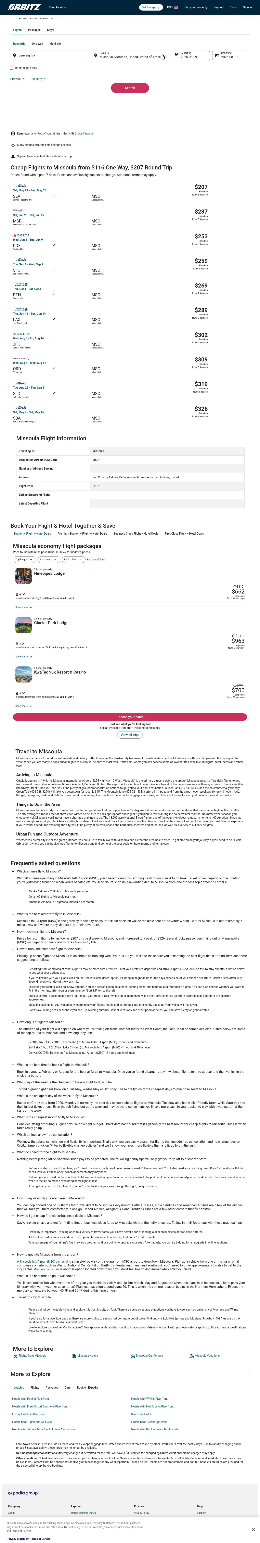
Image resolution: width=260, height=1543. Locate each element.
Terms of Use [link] (141, 1469)
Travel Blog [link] (77, 1515)
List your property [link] (17, 1469)
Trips (233, 7)
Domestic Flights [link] (80, 1476)
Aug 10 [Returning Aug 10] (221, 101)
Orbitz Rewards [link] (16, 1502)
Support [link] (201, 1456)
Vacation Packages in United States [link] (90, 1482)
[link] (42, 1299)
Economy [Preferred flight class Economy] (229, 87)
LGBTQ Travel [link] (78, 1502)
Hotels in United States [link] (83, 1456)
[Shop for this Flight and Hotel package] (187, 488)
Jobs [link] (10, 1463)
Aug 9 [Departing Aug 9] (182, 101)
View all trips (130, 678)
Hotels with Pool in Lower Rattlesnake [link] (155, 1373)
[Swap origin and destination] (93, 99)
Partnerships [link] (15, 1476)
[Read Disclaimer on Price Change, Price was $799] (224, 602)
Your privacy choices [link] (145, 1489)
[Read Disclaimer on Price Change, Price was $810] (224, 460)
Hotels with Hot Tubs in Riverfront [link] (152, 1350)
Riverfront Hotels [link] (142, 1357)
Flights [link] (27, 19)
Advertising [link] (14, 1508)
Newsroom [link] (14, 1482)
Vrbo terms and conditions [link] (148, 1476)
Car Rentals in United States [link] (86, 1469)
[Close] (253, 1529)
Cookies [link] (138, 1463)
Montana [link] (70, 19)
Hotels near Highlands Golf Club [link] (32, 1365)
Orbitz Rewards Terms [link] (146, 1482)
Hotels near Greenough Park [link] (149, 1365)
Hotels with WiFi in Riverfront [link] (149, 1342)
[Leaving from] (54, 99)
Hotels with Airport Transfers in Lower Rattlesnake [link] (44, 1373)
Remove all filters (96, 448)
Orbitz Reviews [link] (79, 1489)
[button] (130, 1317)
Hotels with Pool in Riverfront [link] (30, 1342)
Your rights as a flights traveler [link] (213, 1489)
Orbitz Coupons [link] (79, 1495)
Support (219, 7)
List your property (196, 7)
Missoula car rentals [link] (46, 1212)
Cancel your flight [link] (206, 1469)
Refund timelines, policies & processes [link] (218, 1476)
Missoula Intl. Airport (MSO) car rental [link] (44, 1205)
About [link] (11, 1456)
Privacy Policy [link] (141, 1456)
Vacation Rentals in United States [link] (89, 1463)
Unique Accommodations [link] (85, 1508)
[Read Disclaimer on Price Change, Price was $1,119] (222, 531)
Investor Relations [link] (18, 1489)
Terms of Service (40, 1538)
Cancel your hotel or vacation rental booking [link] (221, 1463)
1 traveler (208, 87)
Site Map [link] (13, 1495)
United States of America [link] (48, 19)
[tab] (113, 73)
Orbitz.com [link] (14, 19)
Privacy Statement (18, 1538)
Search (130, 125)
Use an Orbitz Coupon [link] (209, 1482)
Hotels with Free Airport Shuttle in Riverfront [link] (40, 1350)
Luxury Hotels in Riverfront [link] (29, 1357)
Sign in (247, 7)
